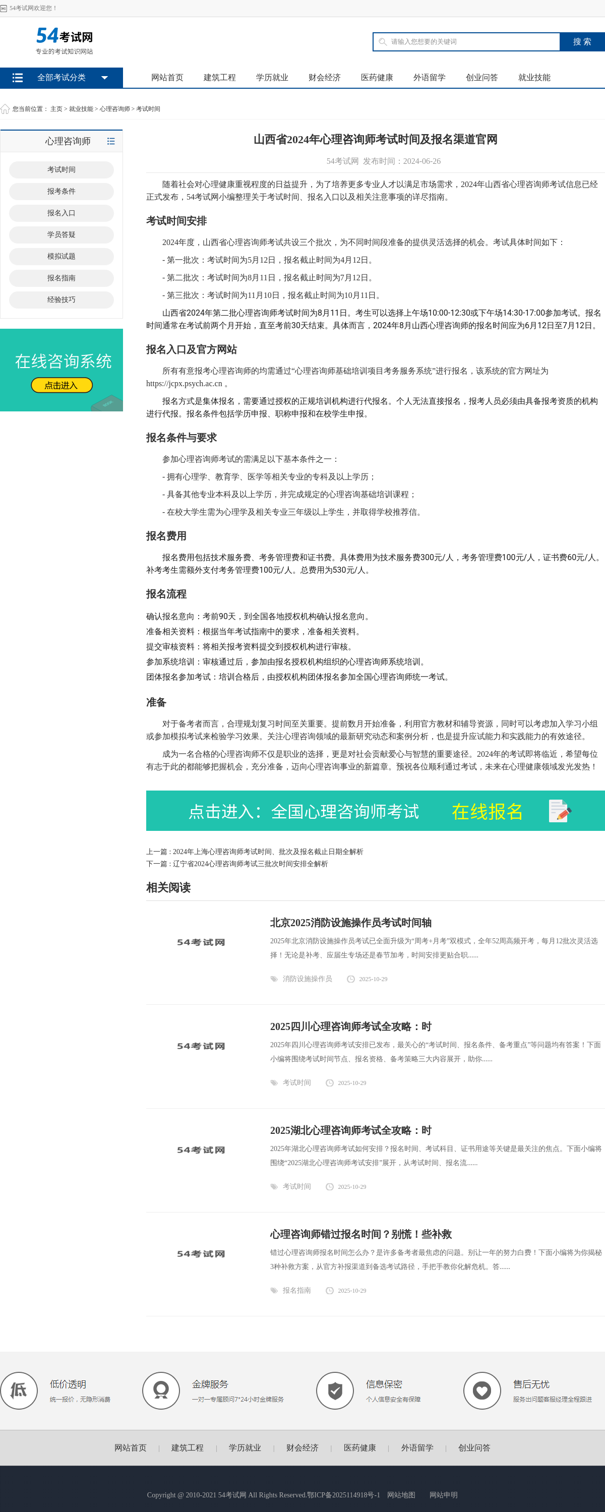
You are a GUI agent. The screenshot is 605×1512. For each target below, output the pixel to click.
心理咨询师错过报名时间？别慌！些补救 (361, 1234)
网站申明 (444, 1495)
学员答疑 (61, 234)
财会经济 (325, 77)
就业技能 (534, 77)
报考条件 (61, 191)
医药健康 (377, 77)
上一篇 (255, 852)
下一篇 (237, 864)
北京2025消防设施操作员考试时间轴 (351, 922)
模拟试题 (61, 256)
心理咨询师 (115, 108)
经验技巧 (61, 300)
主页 (56, 108)
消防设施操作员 (307, 979)
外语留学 (429, 77)
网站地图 (401, 1495)
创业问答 (482, 77)
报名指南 (61, 278)
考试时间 (148, 108)
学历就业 (272, 77)
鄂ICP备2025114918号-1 (343, 1495)
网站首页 (167, 77)
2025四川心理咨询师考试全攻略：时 (351, 1026)
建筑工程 (220, 77)
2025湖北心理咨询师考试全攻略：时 (351, 1130)
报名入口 (61, 213)
